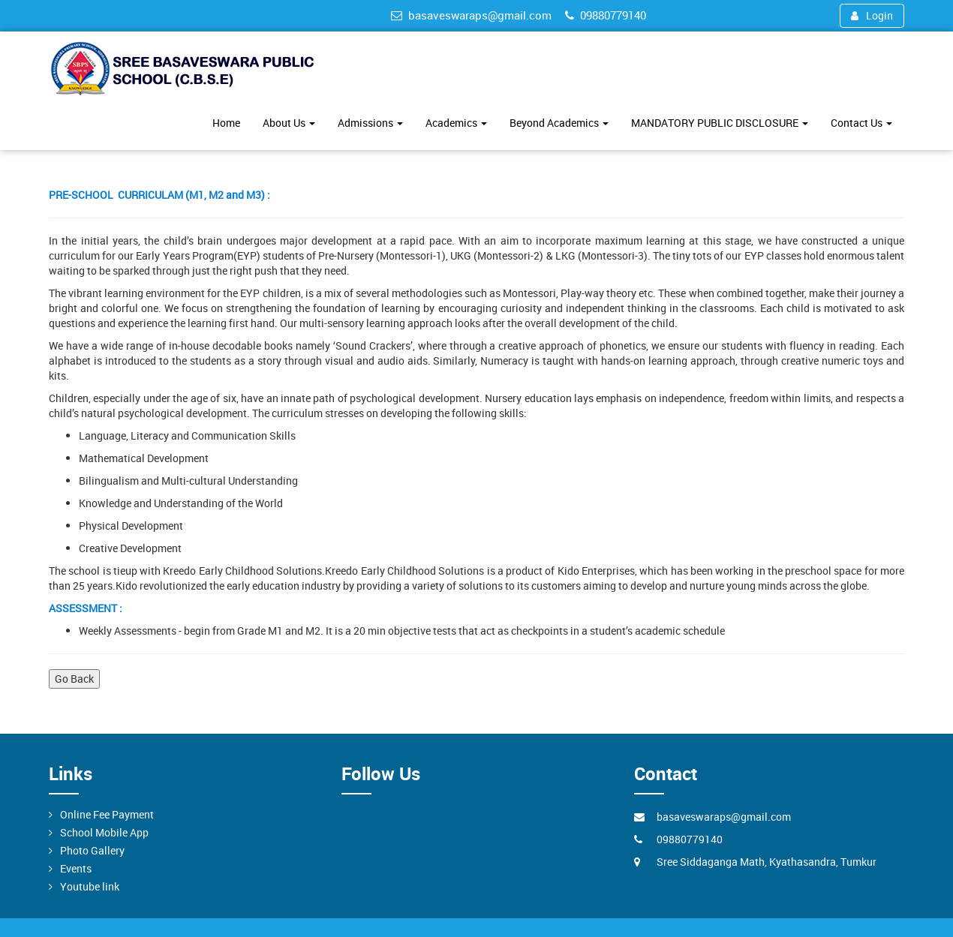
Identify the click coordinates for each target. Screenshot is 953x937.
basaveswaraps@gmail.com (471, 15)
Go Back (74, 678)
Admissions (370, 123)
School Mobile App (104, 832)
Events (76, 868)
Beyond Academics (559, 123)
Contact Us (861, 123)
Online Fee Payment (107, 814)
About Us (289, 123)
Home (226, 123)
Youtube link (89, 886)
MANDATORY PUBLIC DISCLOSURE (719, 123)
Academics (456, 123)
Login (872, 15)
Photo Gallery (92, 850)
